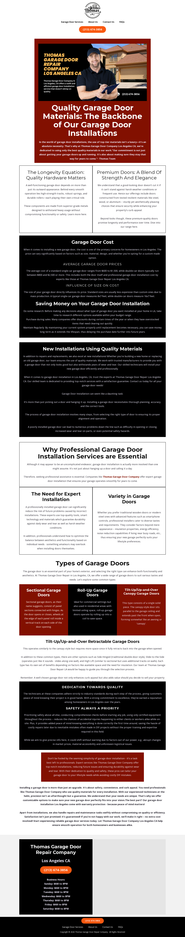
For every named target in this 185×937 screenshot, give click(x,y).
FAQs (121, 22)
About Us (93, 22)
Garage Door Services (72, 22)
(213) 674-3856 (92, 29)
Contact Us (108, 22)
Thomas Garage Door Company (121, 476)
